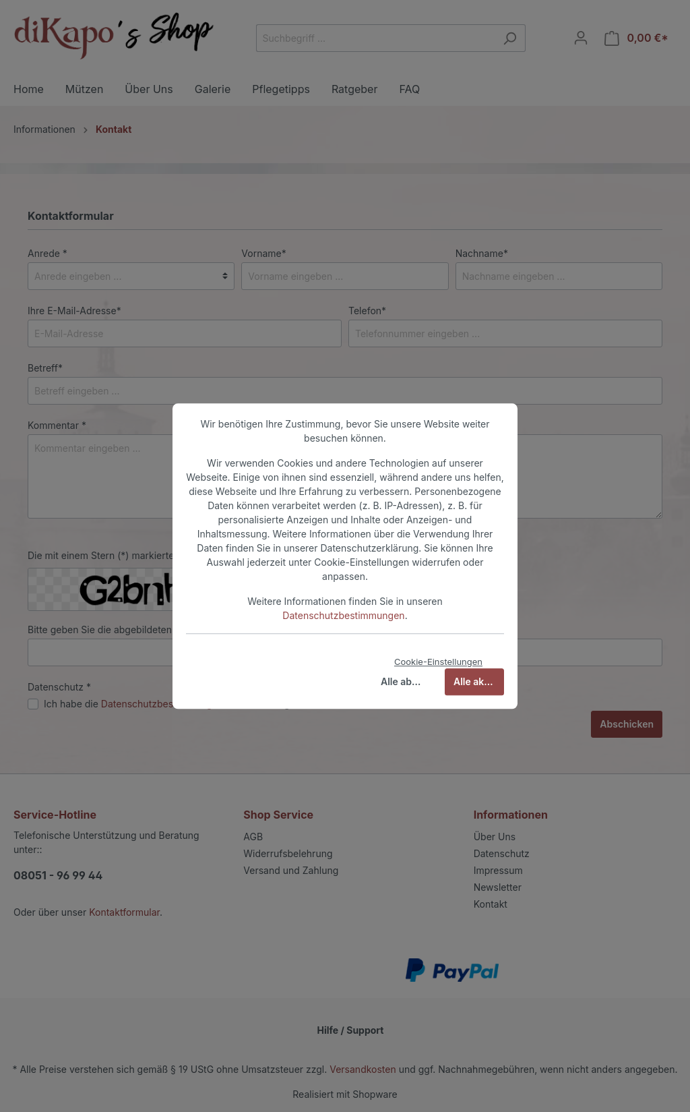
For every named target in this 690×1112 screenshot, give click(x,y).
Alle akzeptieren (478, 681)
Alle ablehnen (406, 681)
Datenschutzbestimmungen (343, 615)
